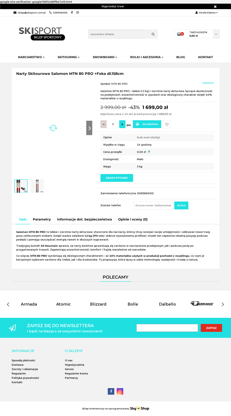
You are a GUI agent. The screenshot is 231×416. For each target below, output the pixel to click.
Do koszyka (147, 124)
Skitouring (69, 57)
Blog (180, 57)
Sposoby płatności (23, 360)
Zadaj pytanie (117, 177)
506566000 (58, 12)
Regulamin (19, 373)
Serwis (69, 369)
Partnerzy (71, 377)
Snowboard (105, 57)
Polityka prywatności (25, 377)
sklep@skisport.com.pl (29, 12)
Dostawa (18, 364)
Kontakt (205, 57)
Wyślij (181, 205)
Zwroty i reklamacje (25, 369)
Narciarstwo (31, 57)
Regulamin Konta (76, 373)
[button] (23, 350)
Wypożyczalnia (74, 364)
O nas (68, 360)
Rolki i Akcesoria (146, 57)
